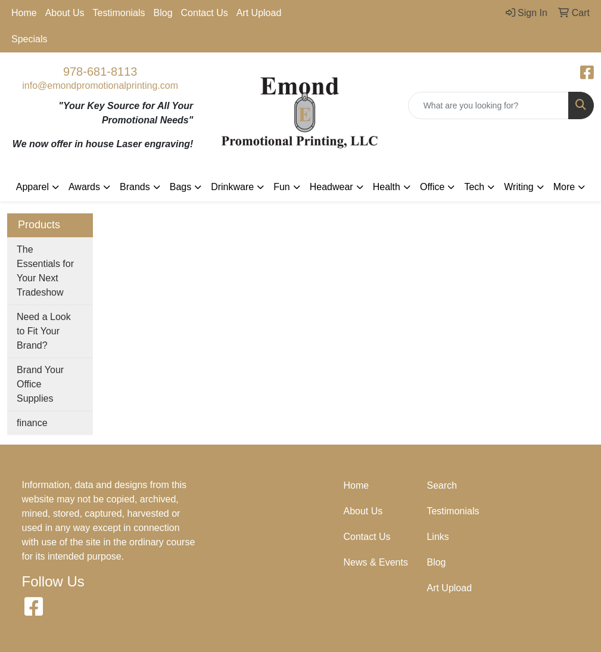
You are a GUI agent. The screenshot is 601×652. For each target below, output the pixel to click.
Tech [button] (474, 187)
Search (441, 485)
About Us (65, 13)
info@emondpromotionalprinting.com (100, 85)
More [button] (564, 187)
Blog (163, 13)
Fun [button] (281, 187)
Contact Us (204, 13)
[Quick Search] (488, 105)
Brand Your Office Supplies (40, 384)
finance (32, 423)
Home (24, 13)
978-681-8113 (100, 71)
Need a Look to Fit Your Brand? (44, 331)
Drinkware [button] (232, 187)
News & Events (375, 562)
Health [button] (386, 187)
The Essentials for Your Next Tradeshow (45, 270)
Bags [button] (180, 187)
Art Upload (259, 13)
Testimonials (119, 13)
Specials (29, 39)
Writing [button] (519, 187)
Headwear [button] (331, 187)
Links (437, 537)
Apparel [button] (32, 187)
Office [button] (432, 187)
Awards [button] (84, 187)
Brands (135, 187)
